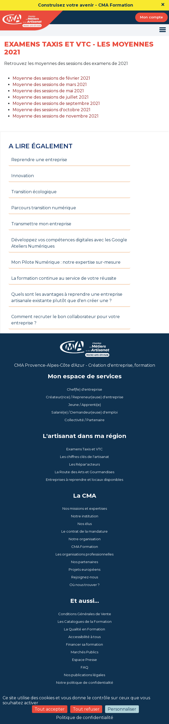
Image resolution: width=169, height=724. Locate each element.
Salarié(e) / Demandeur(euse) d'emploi (84, 412)
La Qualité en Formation (84, 629)
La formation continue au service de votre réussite (63, 278)
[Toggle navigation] (162, 30)
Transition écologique (34, 191)
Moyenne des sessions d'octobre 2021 (51, 109)
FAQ (84, 667)
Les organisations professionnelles (84, 554)
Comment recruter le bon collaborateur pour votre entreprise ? (65, 319)
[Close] (162, 4)
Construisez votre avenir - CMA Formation (85, 5)
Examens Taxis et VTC (84, 449)
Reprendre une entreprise (39, 159)
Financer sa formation (84, 644)
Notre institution (84, 516)
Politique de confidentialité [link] (84, 717)
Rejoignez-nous (84, 577)
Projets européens (84, 569)
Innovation (22, 175)
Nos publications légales (84, 675)
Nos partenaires (84, 562)
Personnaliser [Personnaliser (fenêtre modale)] (122, 709)
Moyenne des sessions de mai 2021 (48, 90)
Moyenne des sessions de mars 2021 (50, 84)
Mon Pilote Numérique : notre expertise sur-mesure (66, 262)
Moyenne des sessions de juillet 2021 (51, 97)
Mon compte (151, 17)
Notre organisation (85, 539)
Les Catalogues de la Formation (85, 621)
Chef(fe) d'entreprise (84, 389)
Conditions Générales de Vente (84, 614)
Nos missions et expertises (84, 508)
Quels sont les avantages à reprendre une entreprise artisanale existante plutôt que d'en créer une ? (66, 297)
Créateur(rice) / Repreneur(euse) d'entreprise (84, 397)
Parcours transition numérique (43, 207)
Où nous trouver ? (84, 585)
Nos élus (85, 524)
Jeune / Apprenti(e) (84, 404)
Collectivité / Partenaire (84, 420)
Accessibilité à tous (84, 637)
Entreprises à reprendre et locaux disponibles (84, 479)
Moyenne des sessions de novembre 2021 (56, 116)
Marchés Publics (84, 652)
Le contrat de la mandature (84, 531)
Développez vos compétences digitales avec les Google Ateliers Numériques (69, 243)
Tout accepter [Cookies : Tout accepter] (50, 709)
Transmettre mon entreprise (41, 223)
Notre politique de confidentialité (84, 682)
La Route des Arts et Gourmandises (84, 472)
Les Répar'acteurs (84, 464)
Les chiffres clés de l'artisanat (84, 457)
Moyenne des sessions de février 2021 (51, 78)
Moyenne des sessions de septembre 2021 (56, 103)
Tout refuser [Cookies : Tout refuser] (86, 709)
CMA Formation (84, 546)
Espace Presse (84, 659)
